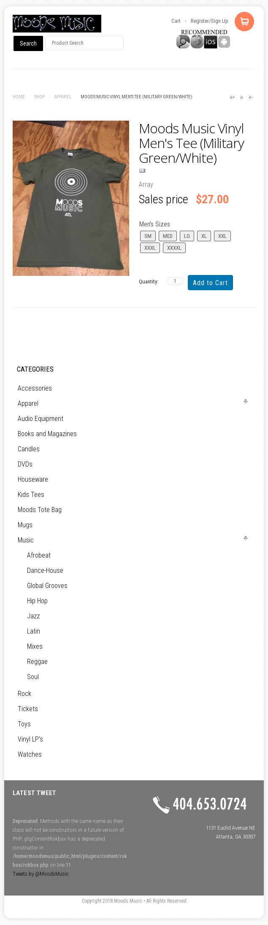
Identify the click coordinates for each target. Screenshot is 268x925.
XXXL (150, 248)
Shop (39, 97)
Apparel (62, 97)
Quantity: (148, 281)
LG (187, 236)
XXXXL (174, 248)
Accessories (35, 388)
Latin (33, 631)
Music (26, 540)
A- (250, 97)
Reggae (37, 662)
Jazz (33, 616)
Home (19, 97)
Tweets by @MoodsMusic (40, 874)
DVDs (25, 464)
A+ (232, 97)
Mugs (25, 525)
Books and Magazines (47, 434)
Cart (176, 21)
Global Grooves (47, 586)
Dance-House (45, 570)
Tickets (28, 709)
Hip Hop (37, 601)
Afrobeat (39, 555)
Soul (33, 677)
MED (168, 236)
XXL (222, 236)
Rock (24, 694)
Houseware (33, 479)
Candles (29, 449)
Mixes (35, 646)
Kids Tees (31, 495)
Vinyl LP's (30, 739)
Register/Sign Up (209, 21)
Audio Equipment (40, 419)
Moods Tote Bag (40, 510)
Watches (30, 754)
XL (204, 236)
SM (148, 236)
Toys (24, 724)
